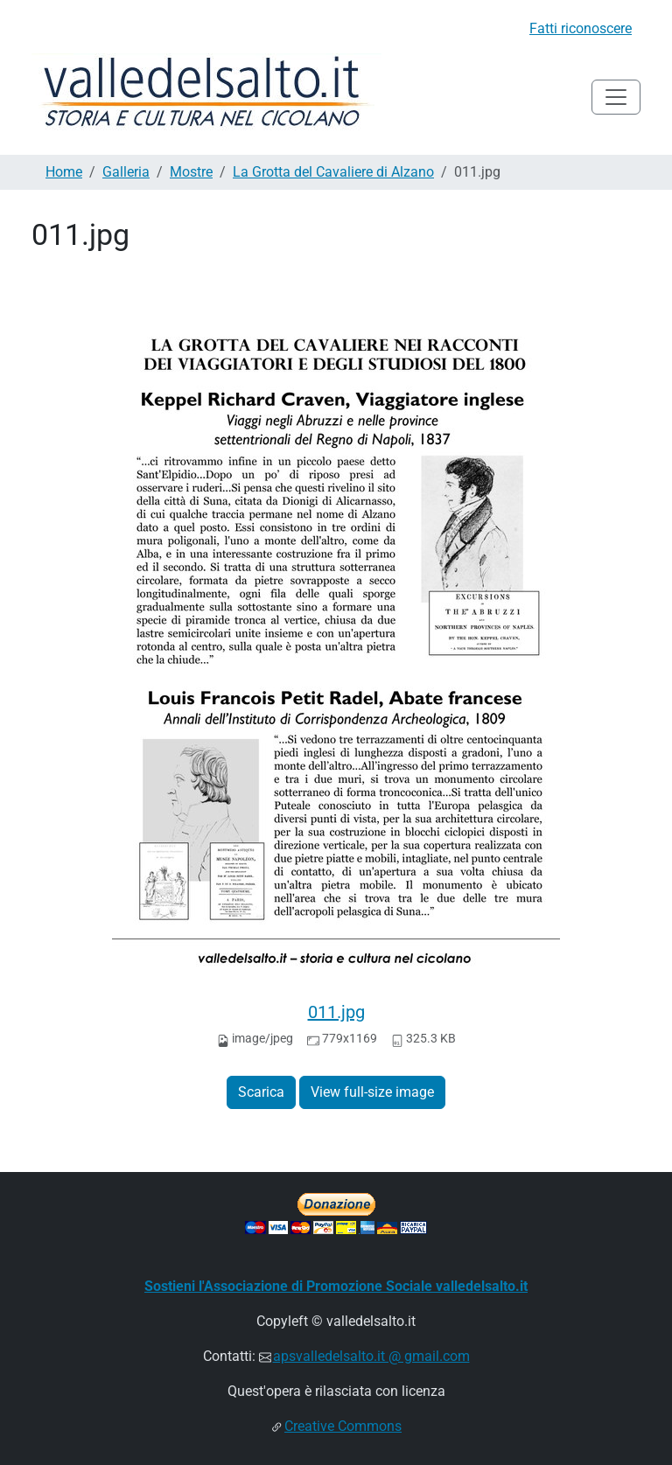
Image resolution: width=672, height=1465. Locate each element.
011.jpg (336, 1011)
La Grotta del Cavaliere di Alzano (333, 172)
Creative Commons (343, 1426)
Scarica (261, 1092)
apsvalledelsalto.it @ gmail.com (371, 1356)
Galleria (126, 172)
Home (64, 172)
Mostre (191, 172)
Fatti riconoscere (580, 28)
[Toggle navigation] (616, 97)
